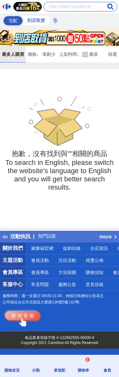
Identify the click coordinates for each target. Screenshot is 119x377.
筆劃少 (49, 54)
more (107, 236)
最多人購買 (13, 54)
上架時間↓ (69, 54)
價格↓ (33, 54)
